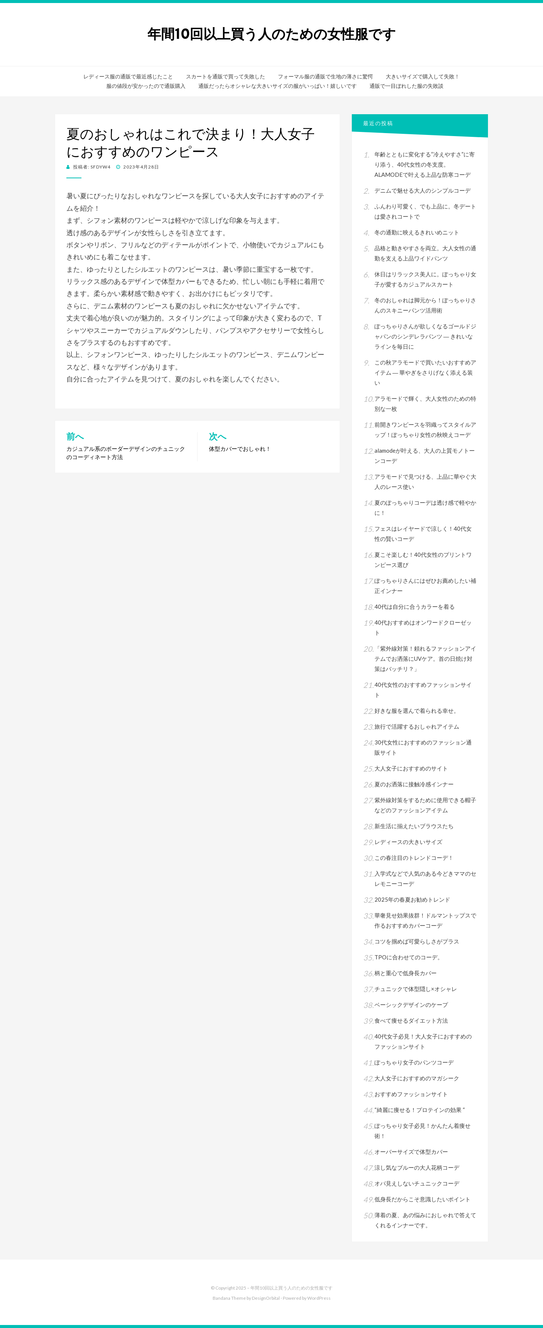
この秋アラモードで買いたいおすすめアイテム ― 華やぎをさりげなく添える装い (425, 372)
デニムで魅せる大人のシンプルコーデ (422, 190)
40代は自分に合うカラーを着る (414, 606)
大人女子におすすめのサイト (411, 768)
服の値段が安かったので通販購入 (146, 86)
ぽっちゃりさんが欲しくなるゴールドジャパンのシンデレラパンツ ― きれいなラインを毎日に (425, 336)
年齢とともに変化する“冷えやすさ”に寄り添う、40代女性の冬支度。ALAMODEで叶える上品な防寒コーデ (424, 164)
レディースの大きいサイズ (408, 841)
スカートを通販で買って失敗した (225, 76)
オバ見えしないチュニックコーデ (416, 1183)
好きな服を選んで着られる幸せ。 (416, 710)
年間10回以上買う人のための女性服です (271, 34)
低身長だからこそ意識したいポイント (422, 1199)
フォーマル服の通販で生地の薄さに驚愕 (325, 76)
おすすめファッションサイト (411, 1094)
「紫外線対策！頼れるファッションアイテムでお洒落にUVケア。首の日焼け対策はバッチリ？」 (425, 658)
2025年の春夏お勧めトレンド (412, 899)
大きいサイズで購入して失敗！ (423, 76)
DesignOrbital (266, 1298)
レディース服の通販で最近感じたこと (128, 76)
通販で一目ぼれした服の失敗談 (406, 86)
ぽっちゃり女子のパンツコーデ (414, 1062)
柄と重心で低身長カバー (405, 973)
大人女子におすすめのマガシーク (416, 1078)
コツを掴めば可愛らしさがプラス (416, 941)
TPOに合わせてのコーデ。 (408, 957)
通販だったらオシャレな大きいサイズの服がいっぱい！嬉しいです (277, 86)
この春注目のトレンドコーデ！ (414, 857)
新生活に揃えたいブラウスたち (414, 826)
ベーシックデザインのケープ (411, 1004)
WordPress (319, 1298)
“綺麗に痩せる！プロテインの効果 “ (419, 1109)
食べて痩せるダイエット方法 (411, 1020)
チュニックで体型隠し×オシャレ (415, 988)
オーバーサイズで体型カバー (411, 1151)
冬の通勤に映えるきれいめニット (416, 232)
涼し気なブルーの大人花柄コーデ (416, 1167)
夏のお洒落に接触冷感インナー (414, 784)
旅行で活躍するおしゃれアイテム (416, 726)
